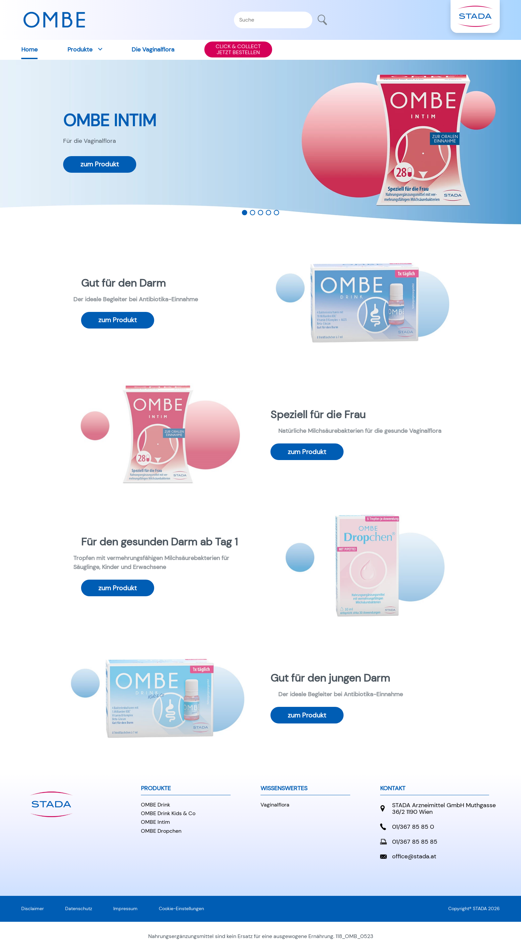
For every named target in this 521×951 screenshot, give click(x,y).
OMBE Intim (155, 821)
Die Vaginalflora (153, 49)
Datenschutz (78, 908)
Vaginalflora (274, 804)
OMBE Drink (155, 804)
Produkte (79, 49)
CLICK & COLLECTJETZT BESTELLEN (238, 49)
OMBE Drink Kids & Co (168, 813)
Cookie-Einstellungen (181, 908)
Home (29, 49)
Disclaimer (32, 908)
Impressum (125, 908)
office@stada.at (408, 856)
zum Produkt (99, 164)
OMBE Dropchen (161, 830)
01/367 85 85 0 (407, 826)
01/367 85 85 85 (408, 841)
